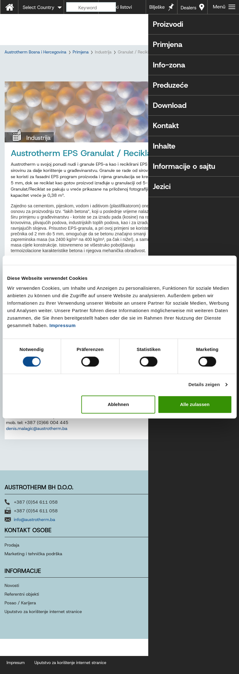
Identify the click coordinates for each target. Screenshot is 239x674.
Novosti (12, 601)
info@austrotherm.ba (34, 535)
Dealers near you (188, 9)
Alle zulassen (194, 404)
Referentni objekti (22, 610)
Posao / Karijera (20, 618)
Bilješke (157, 7)
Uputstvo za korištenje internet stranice (43, 627)
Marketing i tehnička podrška (33, 569)
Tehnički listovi (117, 7)
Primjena (81, 52)
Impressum (62, 325)
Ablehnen (118, 404)
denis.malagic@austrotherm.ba (36, 444)
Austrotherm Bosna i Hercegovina (36, 52)
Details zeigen (204, 384)
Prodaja (13, 560)
